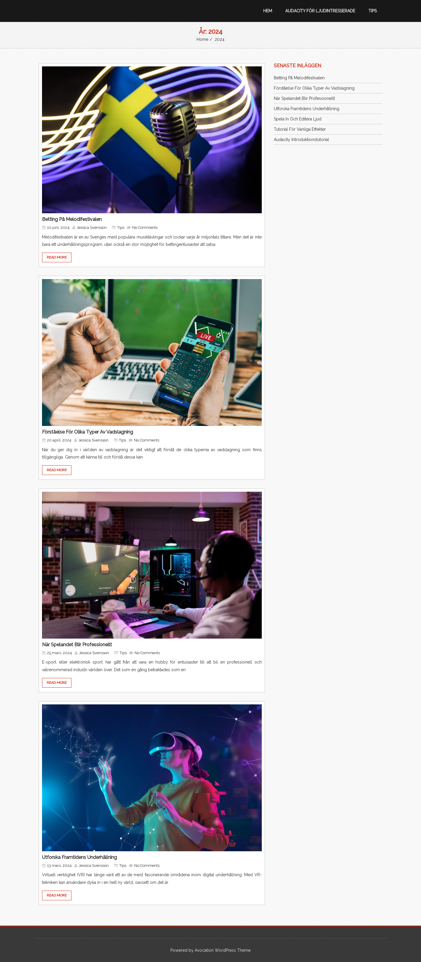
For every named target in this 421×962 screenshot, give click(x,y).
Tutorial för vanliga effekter (300, 129)
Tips (372, 11)
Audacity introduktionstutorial (301, 139)
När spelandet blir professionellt (77, 644)
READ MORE (57, 257)
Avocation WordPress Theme (223, 950)
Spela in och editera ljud (297, 119)
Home (202, 39)
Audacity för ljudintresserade (320, 11)
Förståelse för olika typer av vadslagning (87, 432)
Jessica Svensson (92, 227)
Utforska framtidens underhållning (79, 857)
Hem (267, 11)
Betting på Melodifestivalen (72, 219)
